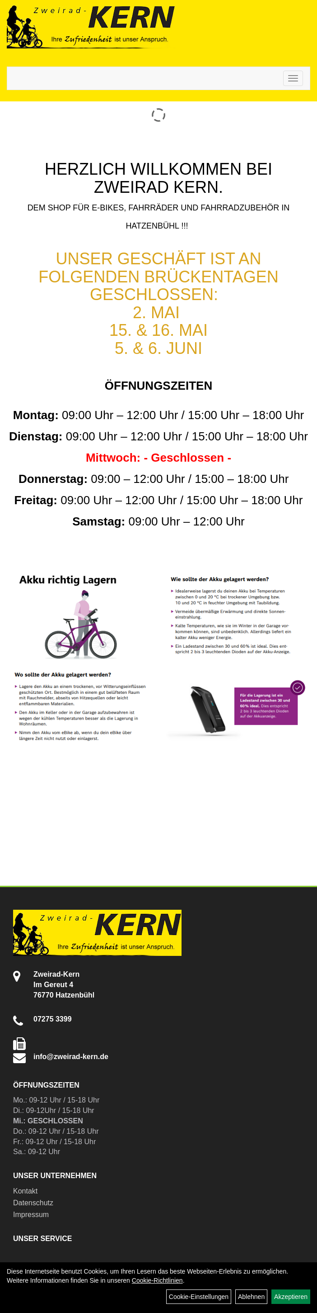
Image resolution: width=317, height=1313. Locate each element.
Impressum (31, 1214)
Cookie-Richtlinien (157, 1280)
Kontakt (25, 1191)
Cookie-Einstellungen (198, 1296)
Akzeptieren (291, 1296)
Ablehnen (251, 1296)
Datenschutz (33, 1203)
